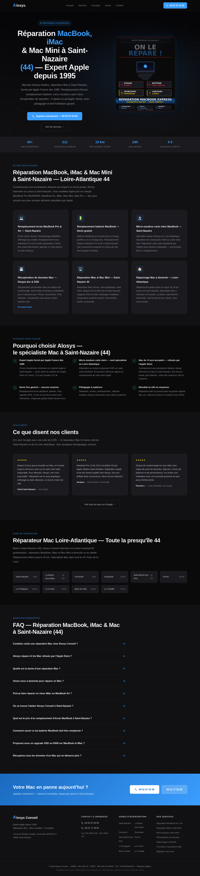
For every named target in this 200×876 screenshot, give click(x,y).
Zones (108, 5)
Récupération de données (167, 837)
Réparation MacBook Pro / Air (169, 823)
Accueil (69, 5)
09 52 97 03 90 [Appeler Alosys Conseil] (175, 5)
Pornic (137, 837)
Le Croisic (139, 846)
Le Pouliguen (124, 846)
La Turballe (140, 851)
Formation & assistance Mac (169, 847)
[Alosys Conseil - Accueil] (19, 6)
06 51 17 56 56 (174, 789)
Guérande (139, 832)
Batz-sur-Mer (124, 851)
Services (82, 5)
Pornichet (123, 832)
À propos (95, 5)
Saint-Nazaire (125, 823)
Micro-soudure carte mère (167, 833)
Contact (120, 5)
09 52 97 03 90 (144, 789)
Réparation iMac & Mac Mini (168, 828)
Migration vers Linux (165, 851)
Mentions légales (144, 866)
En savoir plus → (26, 307)
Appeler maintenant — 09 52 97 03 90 (54, 116)
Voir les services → (54, 126)
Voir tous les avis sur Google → (100, 504)
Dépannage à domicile (166, 842)
